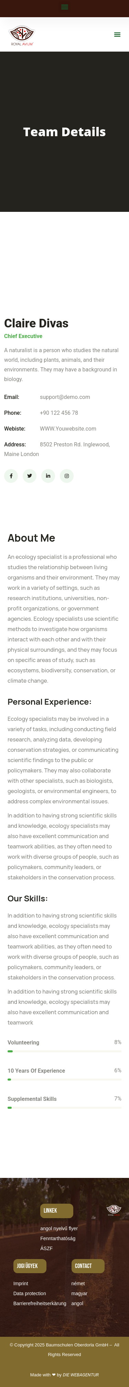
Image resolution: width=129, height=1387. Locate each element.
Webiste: (14, 428)
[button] (64, 7)
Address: (15, 444)
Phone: (12, 413)
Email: (11, 397)
